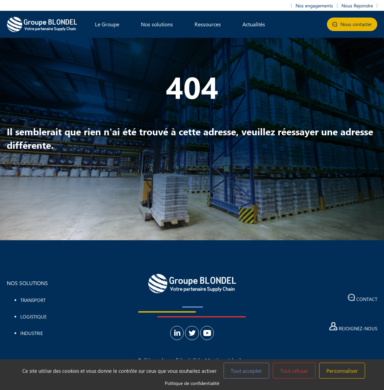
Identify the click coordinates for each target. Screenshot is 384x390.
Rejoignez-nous (353, 327)
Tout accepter (246, 370)
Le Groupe (107, 24)
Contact (362, 298)
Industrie (31, 333)
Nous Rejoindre (357, 5)
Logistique (33, 316)
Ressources (208, 24)
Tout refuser (294, 370)
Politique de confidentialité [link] (192, 383)
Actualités (253, 24)
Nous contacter (352, 24)
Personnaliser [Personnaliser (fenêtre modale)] (342, 370)
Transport (33, 300)
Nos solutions (157, 24)
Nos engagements (314, 5)
